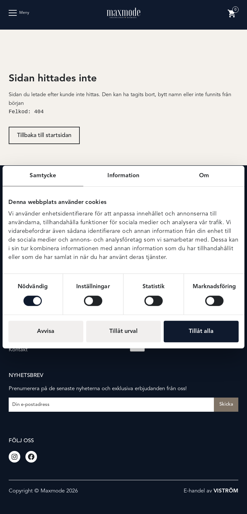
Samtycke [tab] (43, 176)
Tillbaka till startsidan (44, 136)
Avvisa (45, 331)
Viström (226, 491)
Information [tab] (123, 176)
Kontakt (18, 350)
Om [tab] (204, 176)
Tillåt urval (123, 331)
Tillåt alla (201, 331)
